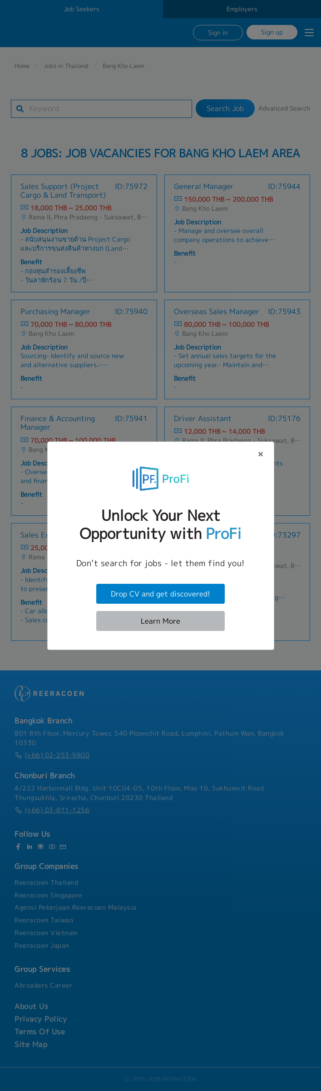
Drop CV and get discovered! (160, 593)
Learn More (160, 621)
